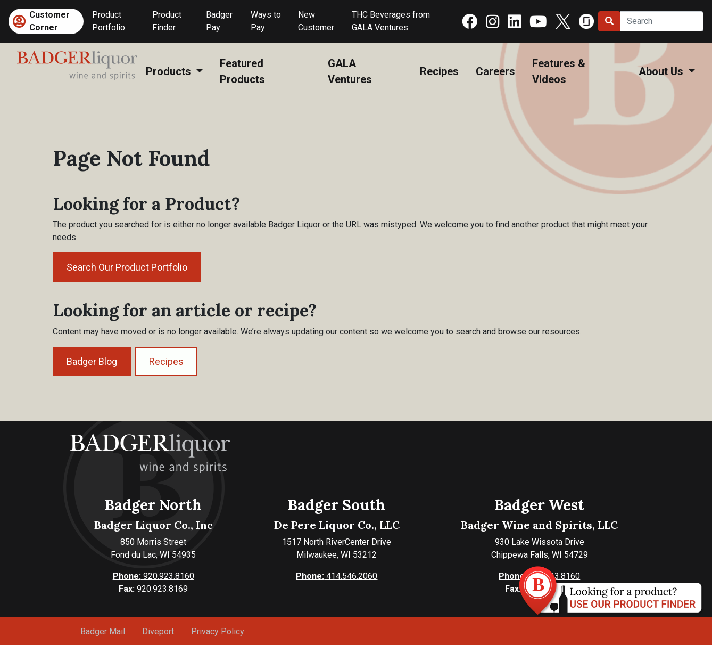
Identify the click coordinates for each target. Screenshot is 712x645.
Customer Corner (49, 21)
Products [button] (170, 71)
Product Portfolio (108, 21)
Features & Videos (558, 71)
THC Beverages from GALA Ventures (391, 21)
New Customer (316, 21)
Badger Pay (219, 21)
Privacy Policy (217, 631)
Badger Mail (102, 631)
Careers (495, 71)
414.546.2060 (336, 576)
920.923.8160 (153, 576)
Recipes (439, 71)
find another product (532, 224)
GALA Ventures (350, 71)
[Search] (661, 21)
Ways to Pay (266, 21)
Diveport (158, 631)
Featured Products (242, 71)
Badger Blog (92, 361)
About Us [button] (662, 71)
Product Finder (166, 21)
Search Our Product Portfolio (127, 267)
